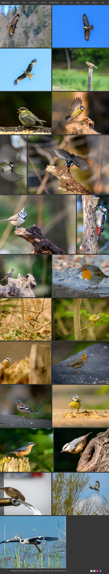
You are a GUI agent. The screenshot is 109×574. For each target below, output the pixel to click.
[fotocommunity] (94, 571)
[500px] (91, 571)
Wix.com (64, 571)
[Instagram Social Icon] (97, 571)
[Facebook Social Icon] (100, 571)
